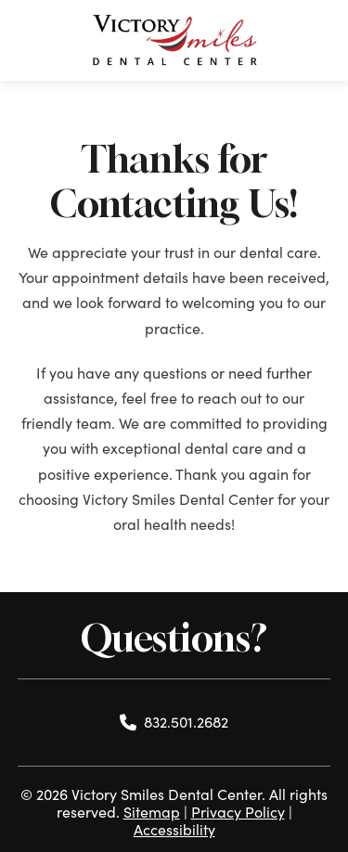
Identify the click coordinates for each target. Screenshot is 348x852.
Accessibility (174, 829)
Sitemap (151, 811)
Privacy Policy (238, 811)
